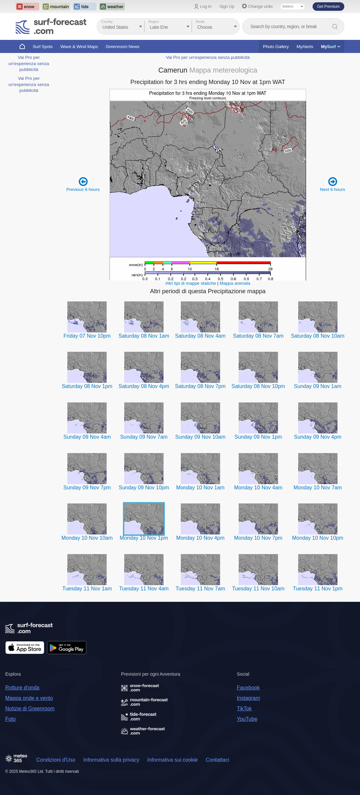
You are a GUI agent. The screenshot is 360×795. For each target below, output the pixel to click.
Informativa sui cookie (172, 760)
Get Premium (328, 6)
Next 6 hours (332, 184)
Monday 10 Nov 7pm (258, 538)
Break (200, 22)
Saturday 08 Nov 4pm (144, 386)
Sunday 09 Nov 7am (143, 437)
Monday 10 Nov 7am (318, 487)
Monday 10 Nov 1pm (144, 538)
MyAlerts (305, 46)
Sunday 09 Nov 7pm (87, 487)
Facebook (248, 687)
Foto (10, 719)
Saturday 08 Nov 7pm (200, 386)
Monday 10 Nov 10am (87, 538)
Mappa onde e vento (29, 698)
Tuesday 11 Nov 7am (200, 588)
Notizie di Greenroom (30, 708)
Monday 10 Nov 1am (200, 487)
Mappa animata (235, 283)
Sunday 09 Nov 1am (317, 386)
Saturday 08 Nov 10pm (258, 386)
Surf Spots (43, 46)
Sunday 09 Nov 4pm (317, 437)
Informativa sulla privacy (111, 760)
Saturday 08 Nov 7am (258, 336)
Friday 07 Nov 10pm (87, 336)
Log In (206, 6)
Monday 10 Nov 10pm (317, 538)
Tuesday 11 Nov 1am (87, 588)
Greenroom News (122, 46)
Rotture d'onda (22, 687)
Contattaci (217, 760)
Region (153, 22)
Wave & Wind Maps (79, 46)
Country (106, 22)
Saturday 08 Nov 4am (200, 336)
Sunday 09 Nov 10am (200, 437)
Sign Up (226, 6)
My (330, 46)
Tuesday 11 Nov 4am (143, 588)
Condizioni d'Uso (56, 760)
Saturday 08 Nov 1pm (87, 386)
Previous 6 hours (83, 184)
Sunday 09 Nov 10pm (144, 487)
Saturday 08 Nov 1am (144, 336)
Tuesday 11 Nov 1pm (317, 588)
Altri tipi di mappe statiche (190, 283)
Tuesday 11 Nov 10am (258, 588)
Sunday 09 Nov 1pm (258, 437)
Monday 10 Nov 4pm (200, 538)
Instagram (248, 698)
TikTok (244, 708)
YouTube (247, 719)
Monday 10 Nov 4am (258, 487)
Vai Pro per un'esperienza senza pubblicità (29, 63)
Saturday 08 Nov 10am (318, 336)
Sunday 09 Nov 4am (87, 437)
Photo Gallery (276, 46)
